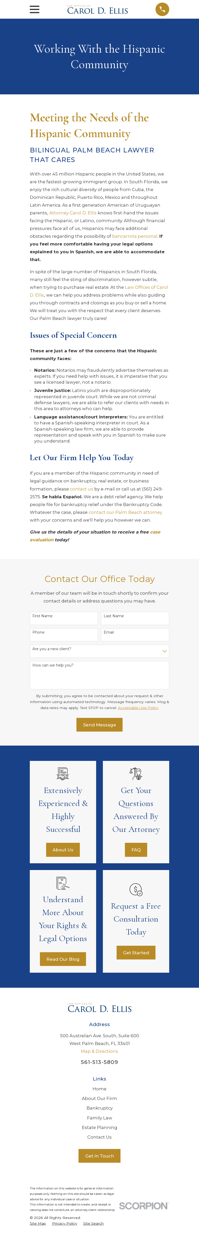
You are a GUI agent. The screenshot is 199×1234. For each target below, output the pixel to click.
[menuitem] (38, 1223)
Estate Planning (99, 1127)
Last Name (114, 616)
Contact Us (99, 1137)
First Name (42, 616)
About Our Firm (99, 1098)
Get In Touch (99, 1156)
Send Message (99, 724)
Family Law (99, 1117)
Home (99, 1088)
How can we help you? (53, 665)
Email (109, 632)
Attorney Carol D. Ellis (73, 212)
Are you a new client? (51, 649)
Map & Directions (99, 1051)
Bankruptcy (100, 1108)
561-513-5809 (99, 1062)
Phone (38, 632)
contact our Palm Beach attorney (125, 512)
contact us (81, 489)
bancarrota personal (135, 236)
